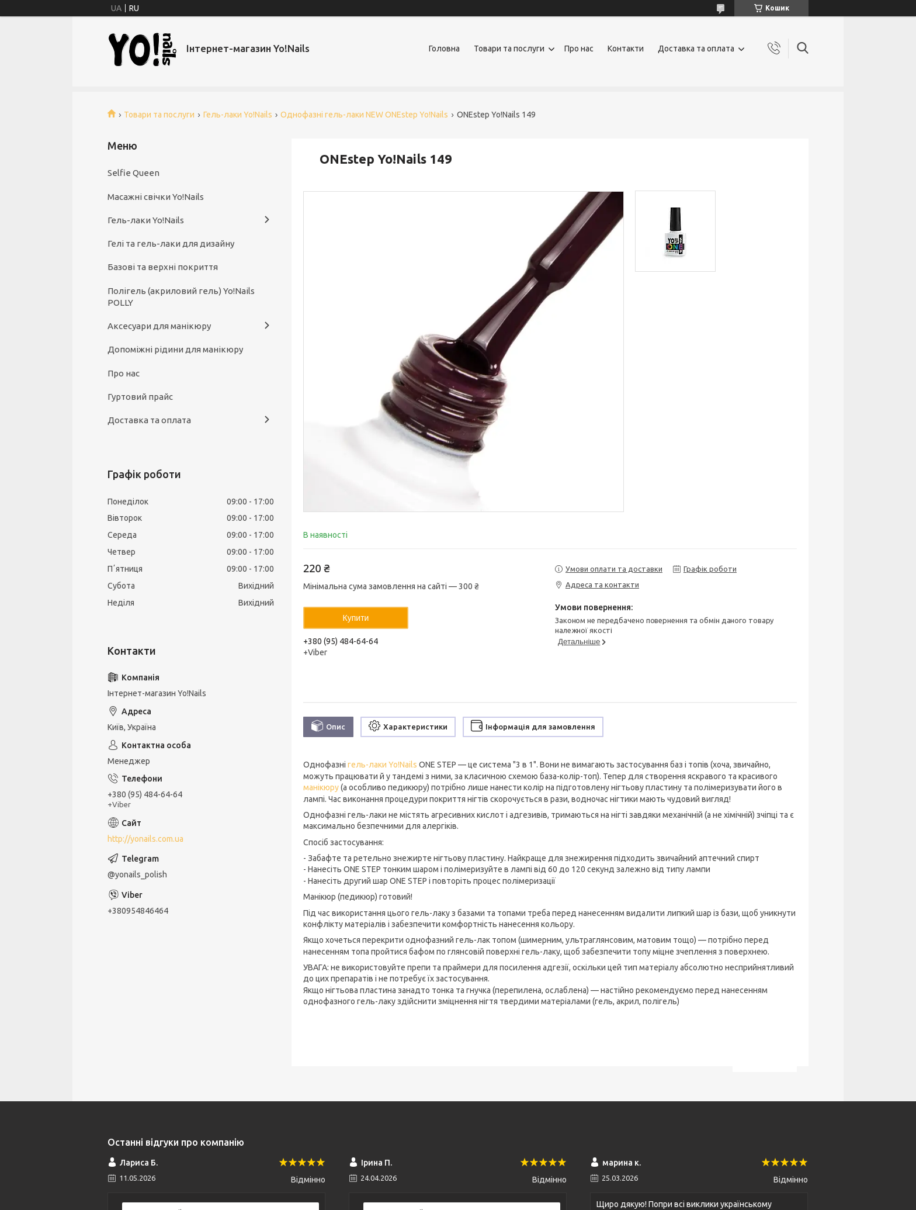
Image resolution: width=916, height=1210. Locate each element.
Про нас (579, 48)
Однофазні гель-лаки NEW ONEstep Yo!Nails (364, 114)
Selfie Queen (133, 173)
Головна (444, 48)
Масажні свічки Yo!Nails (155, 197)
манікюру (321, 787)
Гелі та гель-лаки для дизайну (170, 243)
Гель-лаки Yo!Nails (237, 114)
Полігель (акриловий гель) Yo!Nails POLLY (181, 296)
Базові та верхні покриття (162, 267)
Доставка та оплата (696, 48)
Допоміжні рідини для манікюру (175, 349)
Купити (356, 618)
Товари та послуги (509, 48)
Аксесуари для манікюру (159, 326)
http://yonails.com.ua (145, 838)
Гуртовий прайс (140, 397)
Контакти (626, 48)
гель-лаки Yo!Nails (382, 764)
